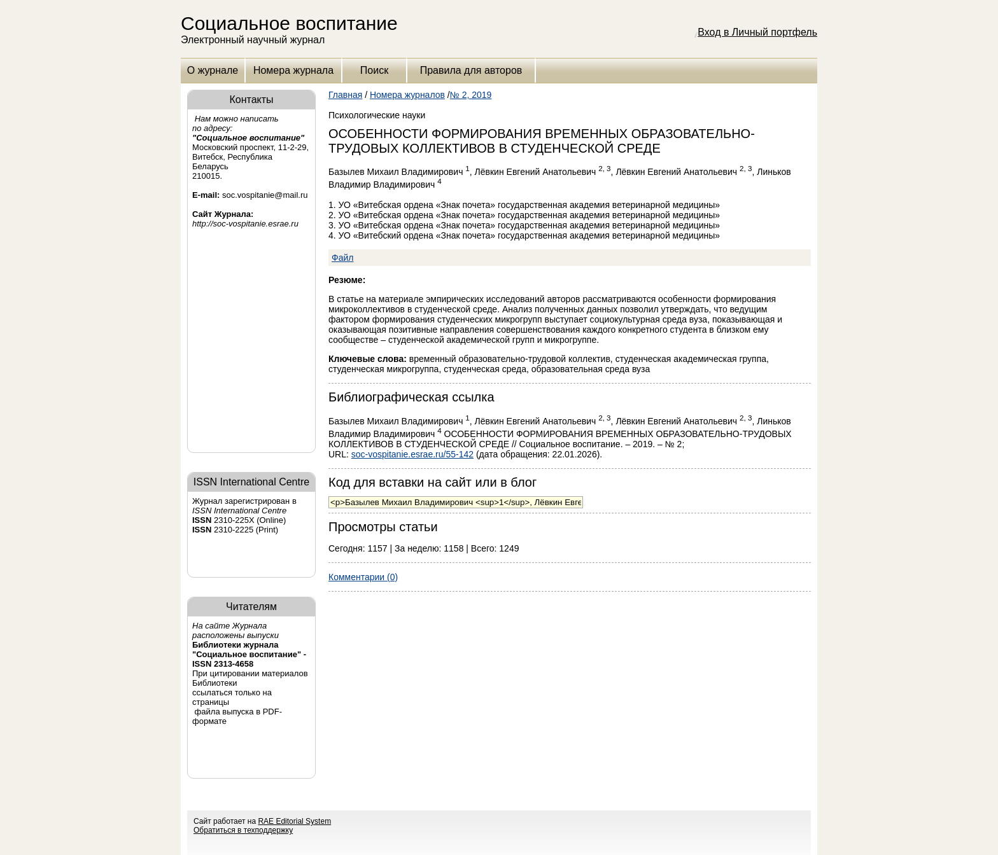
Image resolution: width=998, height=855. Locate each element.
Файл (342, 258)
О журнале (212, 70)
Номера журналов (407, 95)
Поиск (374, 70)
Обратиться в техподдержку (243, 830)
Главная (345, 95)
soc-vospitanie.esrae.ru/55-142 (412, 454)
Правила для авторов (471, 70)
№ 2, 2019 (471, 95)
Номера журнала (293, 70)
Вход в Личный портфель (757, 32)
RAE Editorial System (294, 821)
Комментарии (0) (363, 577)
